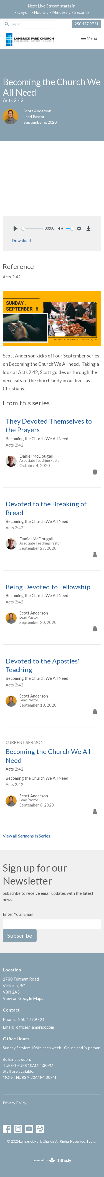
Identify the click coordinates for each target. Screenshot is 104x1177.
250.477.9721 (86, 24)
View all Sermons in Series (26, 835)
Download (21, 240)
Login (93, 1141)
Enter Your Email (18, 914)
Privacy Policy (14, 1102)
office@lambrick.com (35, 1027)
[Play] (15, 228)
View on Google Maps (23, 998)
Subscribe (19, 935)
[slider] (32, 228)
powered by (52, 1160)
